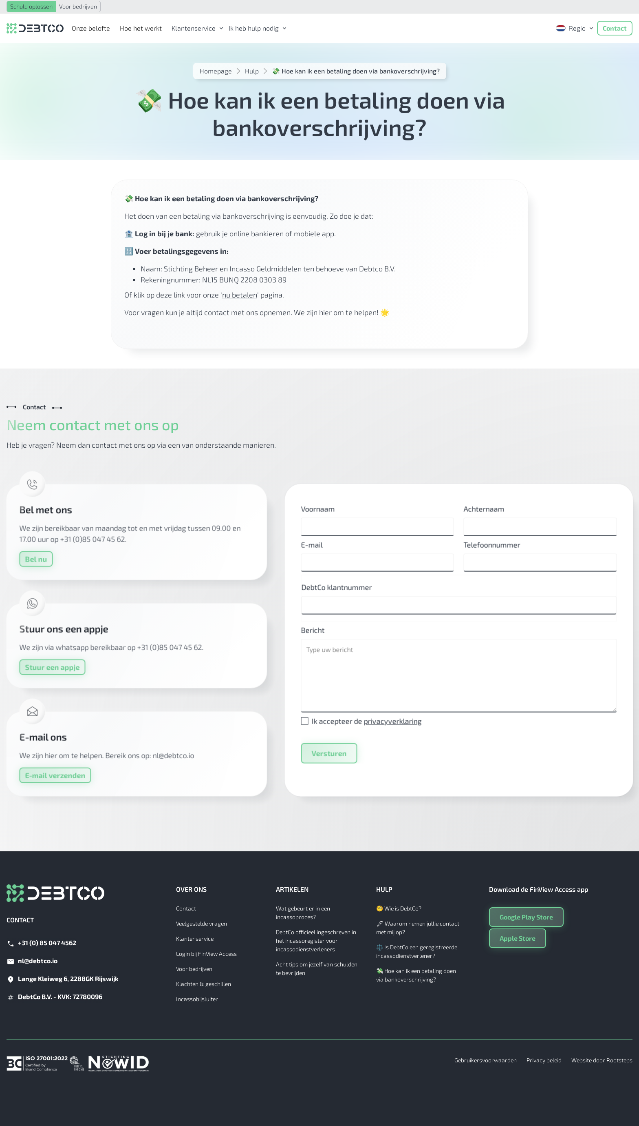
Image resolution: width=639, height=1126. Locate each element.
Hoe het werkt (141, 28)
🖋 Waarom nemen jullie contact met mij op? (417, 927)
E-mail (317, 550)
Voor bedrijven (78, 6)
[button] (195, 28)
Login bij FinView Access (206, 953)
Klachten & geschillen (203, 983)
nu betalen (239, 294)
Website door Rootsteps (601, 1060)
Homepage (216, 71)
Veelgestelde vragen (201, 923)
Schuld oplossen (31, 6)
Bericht (319, 635)
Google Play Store (526, 917)
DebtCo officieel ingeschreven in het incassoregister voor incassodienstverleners (316, 940)
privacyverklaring (398, 726)
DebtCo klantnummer (342, 593)
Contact (615, 28)
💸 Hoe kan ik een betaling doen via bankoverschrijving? (416, 975)
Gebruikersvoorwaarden (485, 1060)
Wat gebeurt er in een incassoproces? (303, 912)
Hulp (252, 71)
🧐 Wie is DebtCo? (398, 908)
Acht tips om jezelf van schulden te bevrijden (316, 968)
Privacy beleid (544, 1060)
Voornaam (324, 514)
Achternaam (490, 514)
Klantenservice (195, 938)
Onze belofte (91, 28)
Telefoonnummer (498, 550)
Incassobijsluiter (197, 998)
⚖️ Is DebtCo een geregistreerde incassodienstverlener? (416, 951)
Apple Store (517, 938)
